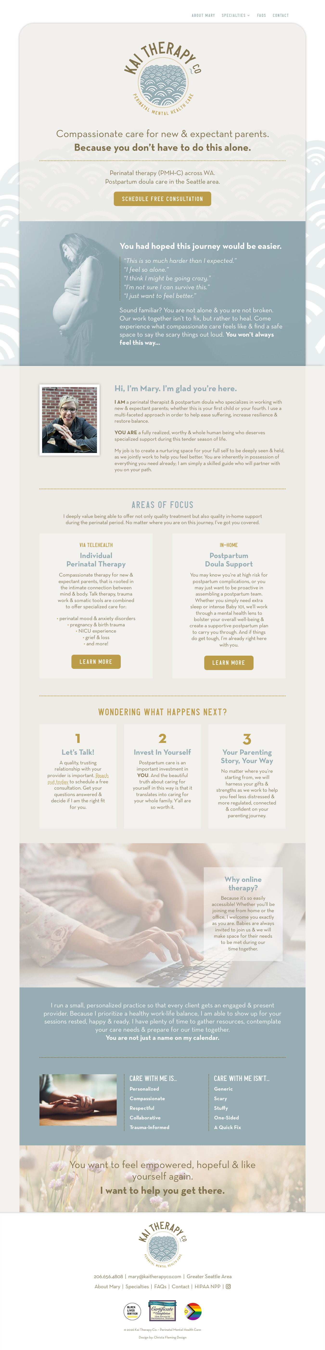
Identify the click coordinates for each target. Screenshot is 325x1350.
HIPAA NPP (208, 1287)
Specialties (234, 15)
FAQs (261, 15)
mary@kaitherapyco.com (154, 1277)
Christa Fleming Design (170, 1337)
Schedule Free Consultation (162, 198)
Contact (281, 15)
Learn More (96, 661)
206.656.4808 (108, 1277)
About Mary (203, 15)
